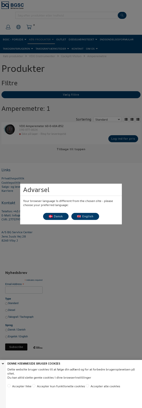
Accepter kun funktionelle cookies (60, 386)
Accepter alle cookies (105, 386)
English (85, 216)
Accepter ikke (21, 386)
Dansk (56, 216)
